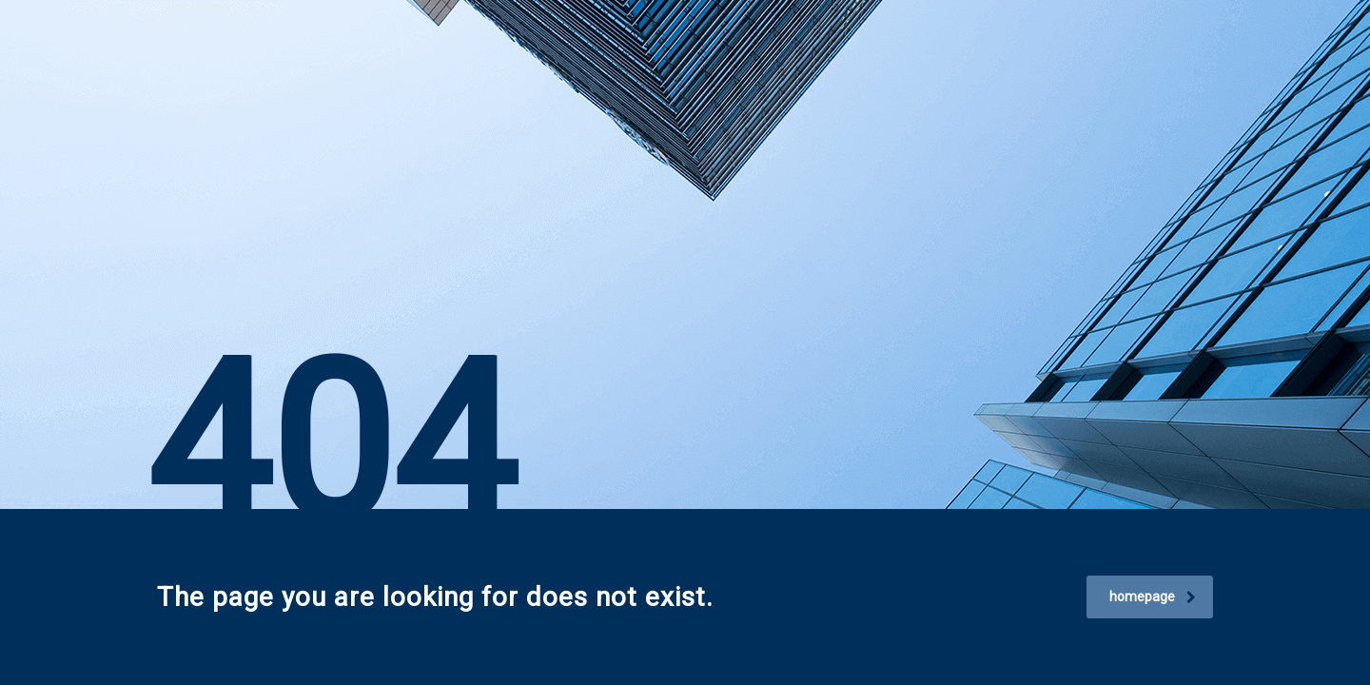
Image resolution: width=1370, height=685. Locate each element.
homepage (1152, 596)
